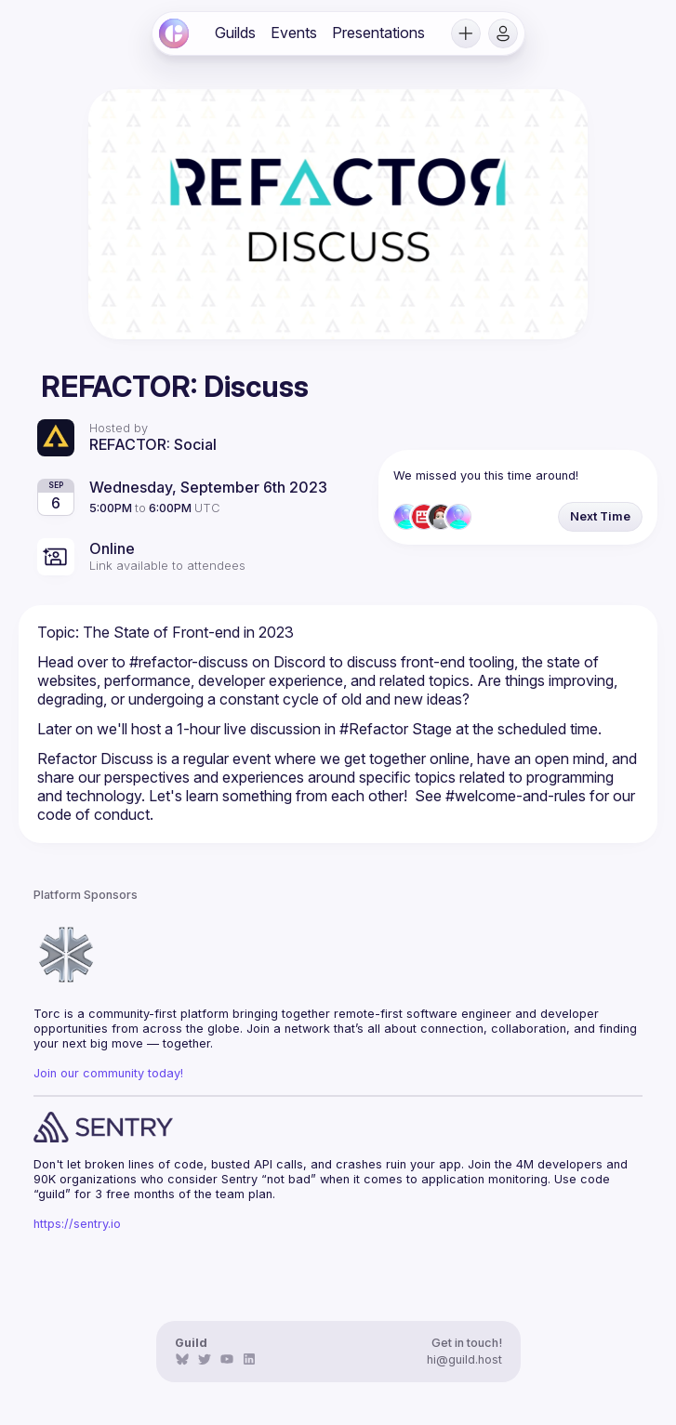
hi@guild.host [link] (464, 1359)
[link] (174, 33)
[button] (466, 33)
